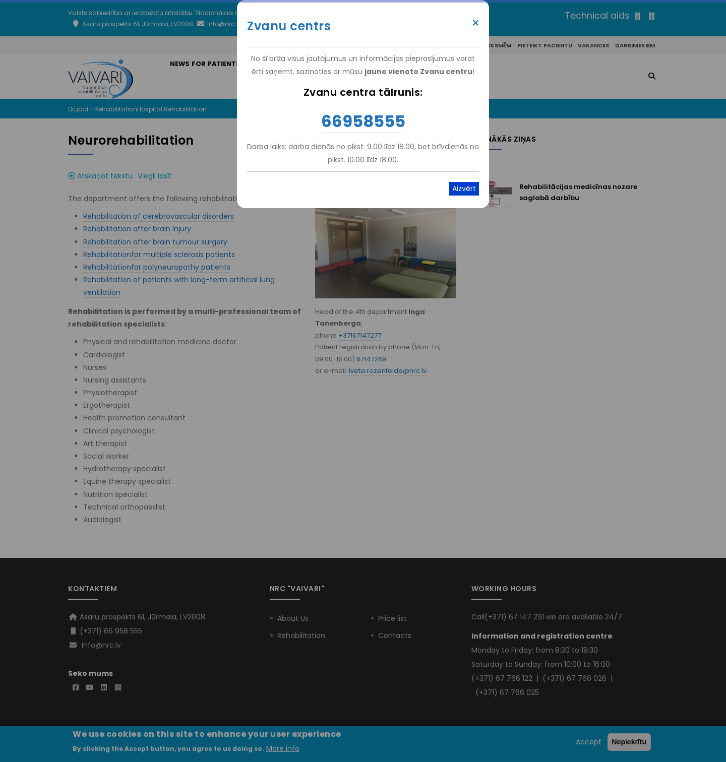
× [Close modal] (475, 23)
